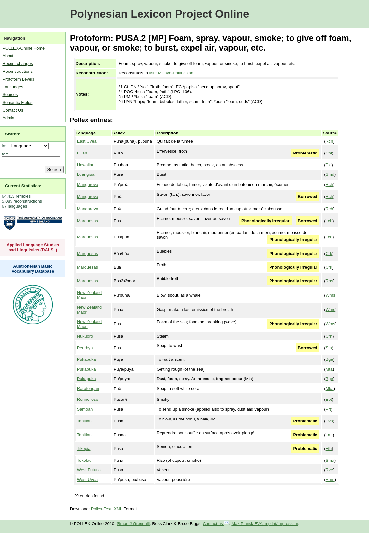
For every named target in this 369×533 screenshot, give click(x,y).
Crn (329, 336)
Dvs (329, 421)
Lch (329, 220)
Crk (329, 253)
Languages (12, 86)
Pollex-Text (101, 508)
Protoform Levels (18, 79)
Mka (330, 388)
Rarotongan (88, 388)
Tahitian (84, 421)
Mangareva (87, 184)
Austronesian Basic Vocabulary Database (33, 269)
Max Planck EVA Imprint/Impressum (264, 523)
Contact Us (12, 110)
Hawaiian (86, 164)
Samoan (85, 409)
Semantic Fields (17, 102)
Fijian (82, 153)
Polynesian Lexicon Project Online (159, 14)
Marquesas (87, 220)
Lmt (329, 434)
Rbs (329, 280)
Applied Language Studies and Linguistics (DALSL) (33, 247)
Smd (330, 174)
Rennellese (87, 399)
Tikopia (84, 448)
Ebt (329, 399)
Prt (328, 409)
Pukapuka (86, 359)
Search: (12, 134)
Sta (329, 347)
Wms (330, 295)
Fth (329, 448)
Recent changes (17, 63)
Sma (330, 460)
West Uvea (87, 479)
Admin (8, 117)
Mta (329, 369)
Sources (10, 94)
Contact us (216, 523)
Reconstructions (17, 71)
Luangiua (86, 174)
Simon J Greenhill (133, 523)
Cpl (329, 153)
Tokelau (84, 460)
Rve (329, 469)
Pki (329, 164)
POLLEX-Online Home (23, 48)
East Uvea (87, 141)
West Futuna (89, 469)
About (7, 55)
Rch (329, 141)
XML (118, 508)
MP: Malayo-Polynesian (171, 73)
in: (5, 145)
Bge (329, 359)
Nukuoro (85, 336)
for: (5, 154)
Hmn (330, 479)
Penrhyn (85, 347)
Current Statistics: (23, 185)
